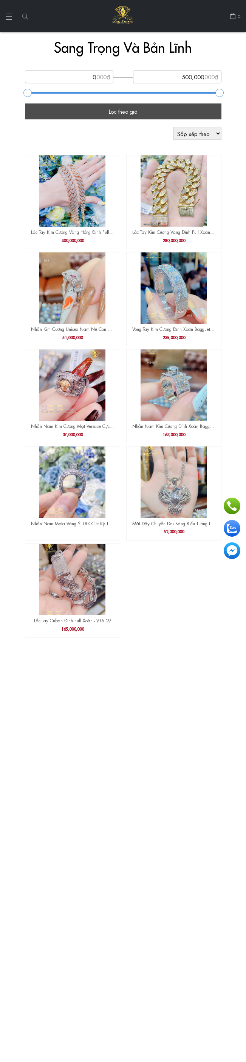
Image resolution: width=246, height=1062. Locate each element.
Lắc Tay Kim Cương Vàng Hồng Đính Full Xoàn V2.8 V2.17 (72, 232)
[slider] (27, 93)
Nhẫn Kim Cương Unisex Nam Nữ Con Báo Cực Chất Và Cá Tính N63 (72, 329)
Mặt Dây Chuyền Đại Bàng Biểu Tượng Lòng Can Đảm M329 (173, 523)
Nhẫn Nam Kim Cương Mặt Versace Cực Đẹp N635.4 (72, 426)
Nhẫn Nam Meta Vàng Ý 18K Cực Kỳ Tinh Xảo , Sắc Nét (72, 523)
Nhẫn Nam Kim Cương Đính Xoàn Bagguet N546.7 (173, 426)
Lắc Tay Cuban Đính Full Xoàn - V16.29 (72, 620)
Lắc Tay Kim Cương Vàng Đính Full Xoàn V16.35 (173, 232)
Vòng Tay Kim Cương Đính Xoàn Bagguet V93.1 (173, 329)
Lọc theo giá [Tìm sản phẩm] (123, 111)
